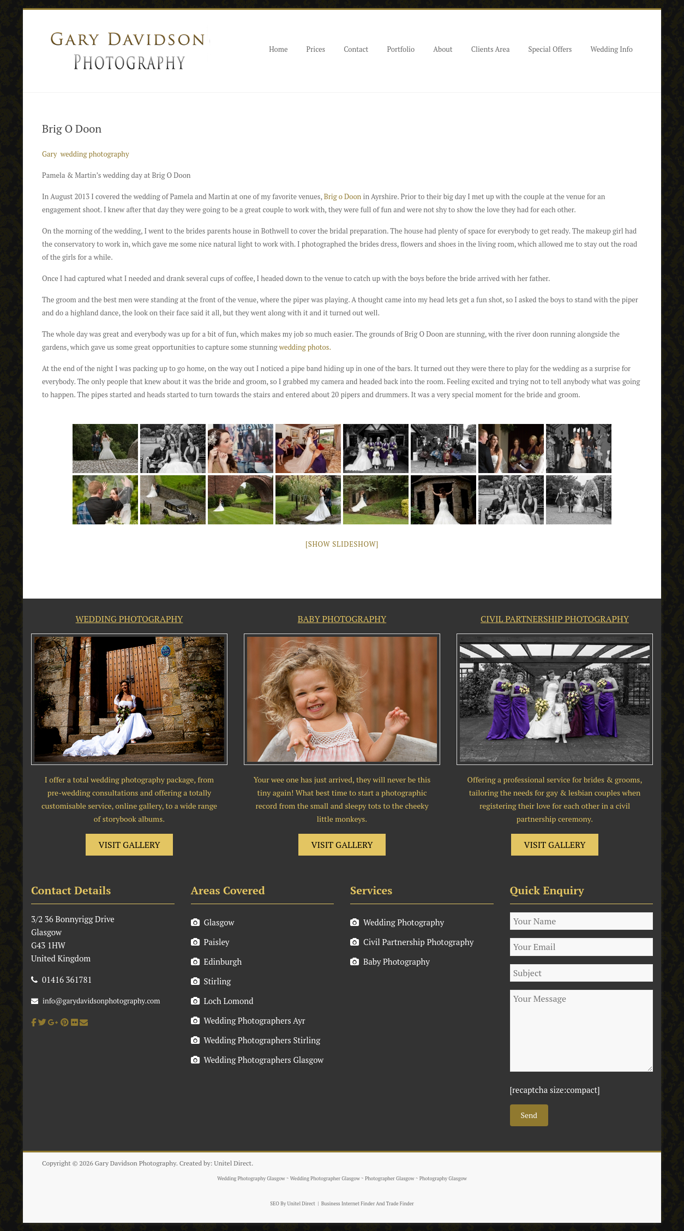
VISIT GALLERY (129, 845)
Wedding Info (611, 49)
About (442, 49)
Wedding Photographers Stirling (256, 1040)
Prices (316, 49)
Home (278, 49)
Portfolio (401, 49)
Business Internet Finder (348, 1203)
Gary (49, 154)
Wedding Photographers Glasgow (257, 1059)
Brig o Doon (343, 196)
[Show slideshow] (342, 544)
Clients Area (490, 49)
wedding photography (95, 154)
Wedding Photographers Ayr (248, 1020)
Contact (356, 49)
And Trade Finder (394, 1203)
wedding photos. (305, 347)
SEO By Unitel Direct (292, 1203)
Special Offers (550, 49)
